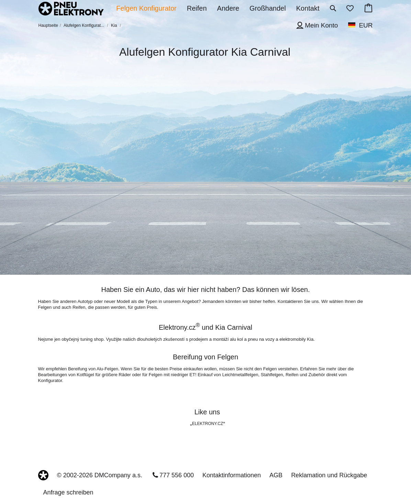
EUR (366, 25)
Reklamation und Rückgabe (329, 475)
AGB (275, 475)
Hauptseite (48, 25)
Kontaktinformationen (231, 475)
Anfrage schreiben (68, 492)
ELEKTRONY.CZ (207, 423)
